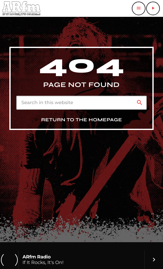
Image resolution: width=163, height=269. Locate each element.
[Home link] (21, 8)
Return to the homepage (81, 120)
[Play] (153, 8)
